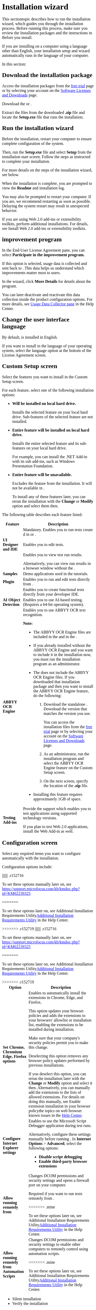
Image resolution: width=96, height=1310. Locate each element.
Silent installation (26, 1299)
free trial (78, 86)
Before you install (16, 37)
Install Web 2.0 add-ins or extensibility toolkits (46, 228)
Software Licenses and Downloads (64, 738)
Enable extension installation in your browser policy (60, 1106)
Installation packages (37, 33)
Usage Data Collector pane (52, 304)
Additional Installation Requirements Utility (52, 1227)
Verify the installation (30, 1303)
